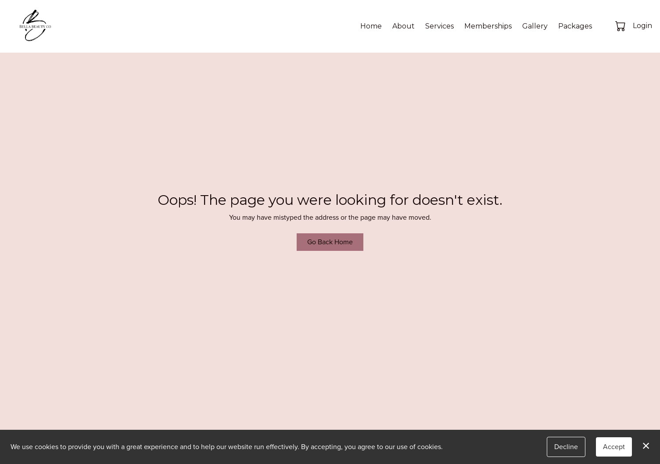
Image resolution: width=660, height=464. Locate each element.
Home (371, 26)
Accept (614, 447)
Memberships (488, 26)
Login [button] (642, 25)
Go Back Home (330, 242)
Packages (575, 26)
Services (439, 26)
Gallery (535, 26)
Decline (566, 447)
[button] (621, 25)
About (403, 26)
